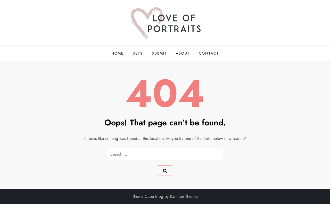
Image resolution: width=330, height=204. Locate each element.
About (183, 53)
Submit (159, 53)
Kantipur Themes (184, 196)
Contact (209, 53)
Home (117, 53)
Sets (138, 53)
